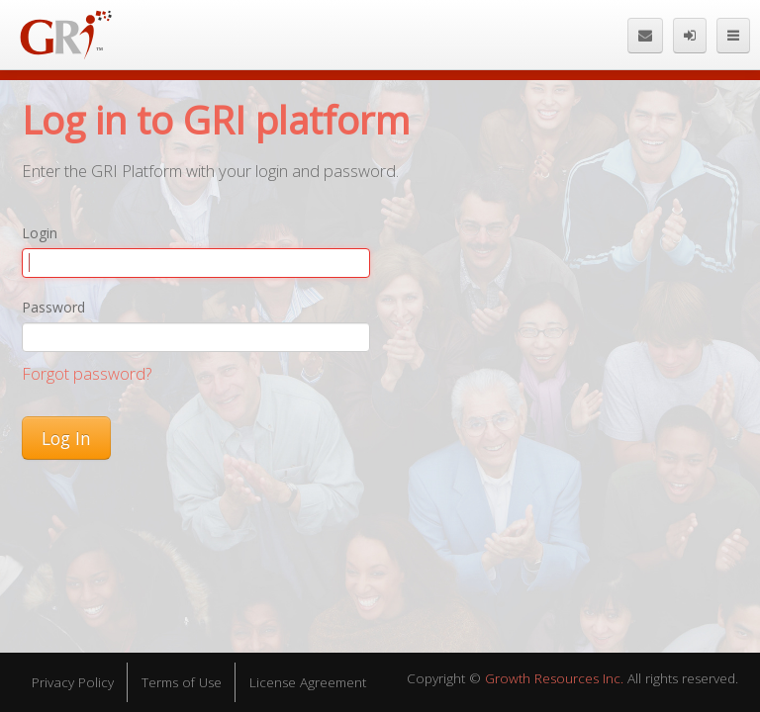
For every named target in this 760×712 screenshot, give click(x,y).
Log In (66, 438)
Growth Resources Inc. (554, 678)
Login (39, 232)
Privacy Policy (73, 682)
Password (53, 307)
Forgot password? (86, 373)
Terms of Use (182, 682)
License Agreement (307, 682)
